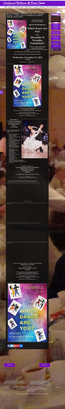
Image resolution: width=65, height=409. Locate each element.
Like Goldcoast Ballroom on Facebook (57, 49)
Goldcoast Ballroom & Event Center (24, 3)
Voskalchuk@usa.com (31, 115)
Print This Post (18, 348)
